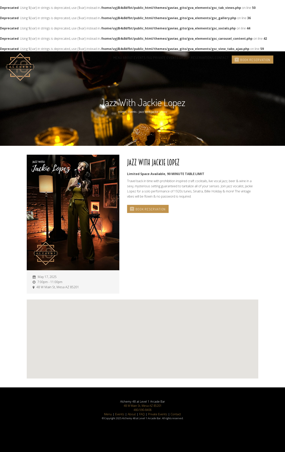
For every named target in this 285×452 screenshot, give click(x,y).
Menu (92, 60)
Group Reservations (191, 60)
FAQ (136, 60)
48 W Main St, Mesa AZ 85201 (143, 406)
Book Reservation (254, 62)
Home (122, 112)
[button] (142, 335)
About (106, 60)
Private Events (156, 60)
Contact (220, 60)
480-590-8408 (142, 410)
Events (122, 60)
